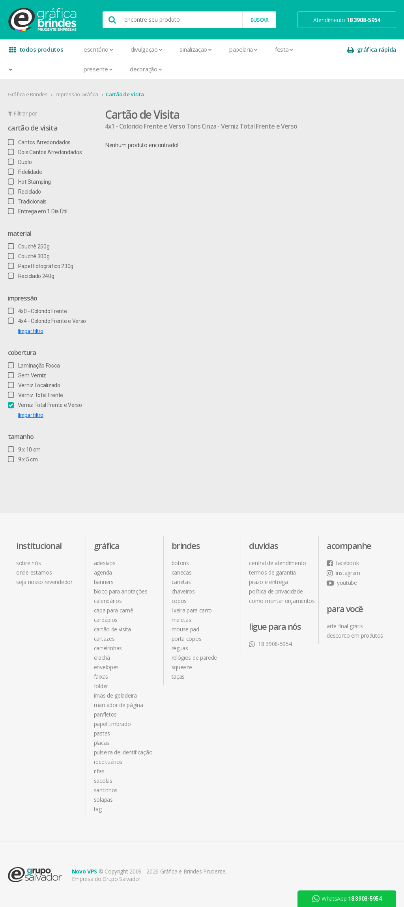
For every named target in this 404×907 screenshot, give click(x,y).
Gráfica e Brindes (28, 94)
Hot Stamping (29, 182)
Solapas (103, 799)
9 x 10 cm (24, 449)
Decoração (146, 69)
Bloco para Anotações (121, 591)
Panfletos (105, 714)
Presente (98, 69)
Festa (284, 49)
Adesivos (105, 563)
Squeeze (182, 667)
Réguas (180, 648)
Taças (178, 676)
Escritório (98, 49)
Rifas (99, 771)
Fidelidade (25, 172)
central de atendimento (277, 563)
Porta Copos (187, 638)
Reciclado (24, 191)
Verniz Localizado (34, 385)
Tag (98, 809)
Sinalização (195, 49)
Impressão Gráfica (77, 94)
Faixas (101, 676)
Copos (179, 601)
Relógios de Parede (194, 657)
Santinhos (106, 790)
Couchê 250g (28, 246)
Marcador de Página (118, 705)
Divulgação (147, 49)
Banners (104, 582)
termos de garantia (272, 572)
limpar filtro (30, 331)
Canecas (182, 572)
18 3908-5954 (270, 644)
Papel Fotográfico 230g (40, 266)
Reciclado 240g (31, 276)
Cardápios (106, 619)
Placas (101, 743)
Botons (180, 563)
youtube (342, 582)
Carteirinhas (108, 648)
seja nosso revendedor (44, 582)
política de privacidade (276, 591)
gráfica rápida (371, 49)
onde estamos (34, 572)
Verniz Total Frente (35, 395)
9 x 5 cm (22, 459)
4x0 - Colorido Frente (37, 311)
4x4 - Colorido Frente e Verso (47, 321)
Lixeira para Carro (192, 610)
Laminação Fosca (34, 365)
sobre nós (28, 563)
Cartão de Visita (125, 94)
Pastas (102, 733)
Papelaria (243, 49)
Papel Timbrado (112, 724)
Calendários (108, 601)
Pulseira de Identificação (123, 752)
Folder (101, 686)
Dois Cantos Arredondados (45, 152)
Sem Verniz (27, 375)
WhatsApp (346, 898)
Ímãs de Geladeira (115, 695)
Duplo (20, 162)
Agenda (103, 572)
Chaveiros (183, 591)
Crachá (102, 657)
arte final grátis (345, 626)
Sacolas (103, 780)
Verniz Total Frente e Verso (45, 405)
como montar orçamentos (281, 601)
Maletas (181, 619)
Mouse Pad (185, 629)
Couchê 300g (28, 256)
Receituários (108, 761)
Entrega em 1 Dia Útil (37, 211)
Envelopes (106, 667)
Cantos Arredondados (39, 142)
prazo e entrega (268, 582)
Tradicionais (27, 201)
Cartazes (104, 638)
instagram (343, 573)
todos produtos (36, 52)
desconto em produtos (355, 635)
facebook (343, 563)
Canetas (181, 582)
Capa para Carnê (113, 610)
